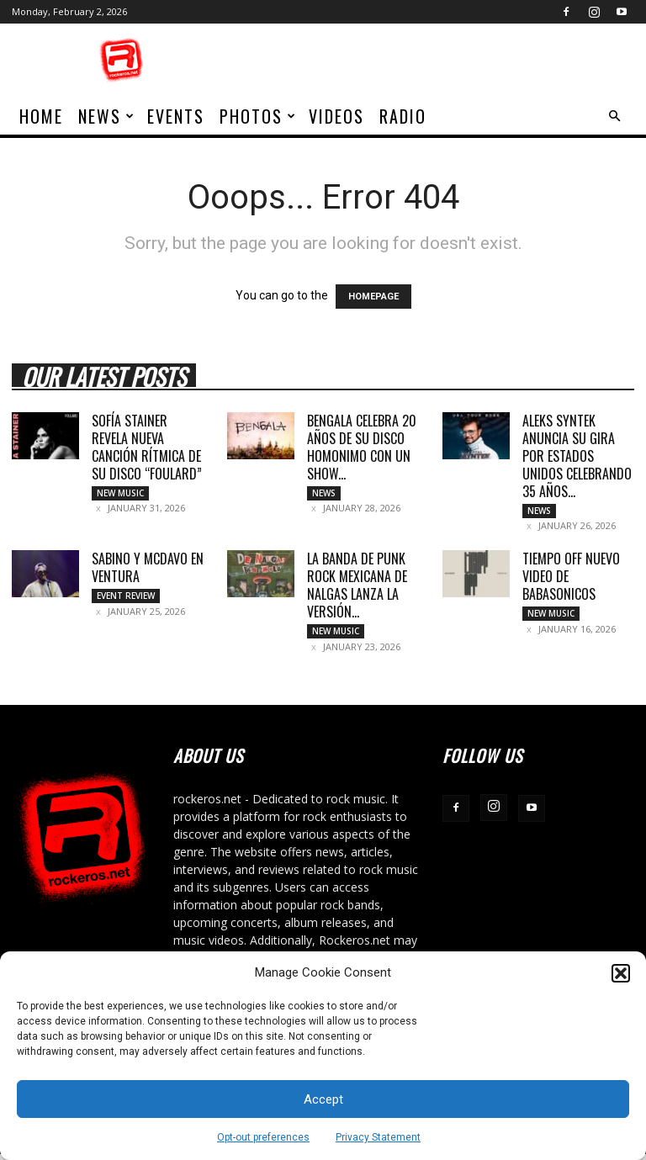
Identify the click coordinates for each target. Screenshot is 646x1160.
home (41, 116)
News (106, 116)
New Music (120, 493)
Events (175, 116)
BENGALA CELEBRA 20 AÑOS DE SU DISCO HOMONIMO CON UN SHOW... (361, 447)
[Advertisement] (436, 60)
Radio (402, 116)
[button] (620, 973)
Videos (336, 116)
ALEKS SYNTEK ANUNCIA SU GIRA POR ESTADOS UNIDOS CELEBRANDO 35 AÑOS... (577, 456)
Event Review (126, 599)
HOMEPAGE (373, 296)
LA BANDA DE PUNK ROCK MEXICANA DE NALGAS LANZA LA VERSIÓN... (357, 588)
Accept (323, 1099)
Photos (258, 116)
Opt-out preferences (263, 1137)
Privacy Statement (378, 1137)
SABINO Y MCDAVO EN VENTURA (148, 571)
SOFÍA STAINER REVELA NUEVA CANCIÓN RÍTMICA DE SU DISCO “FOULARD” (147, 447)
